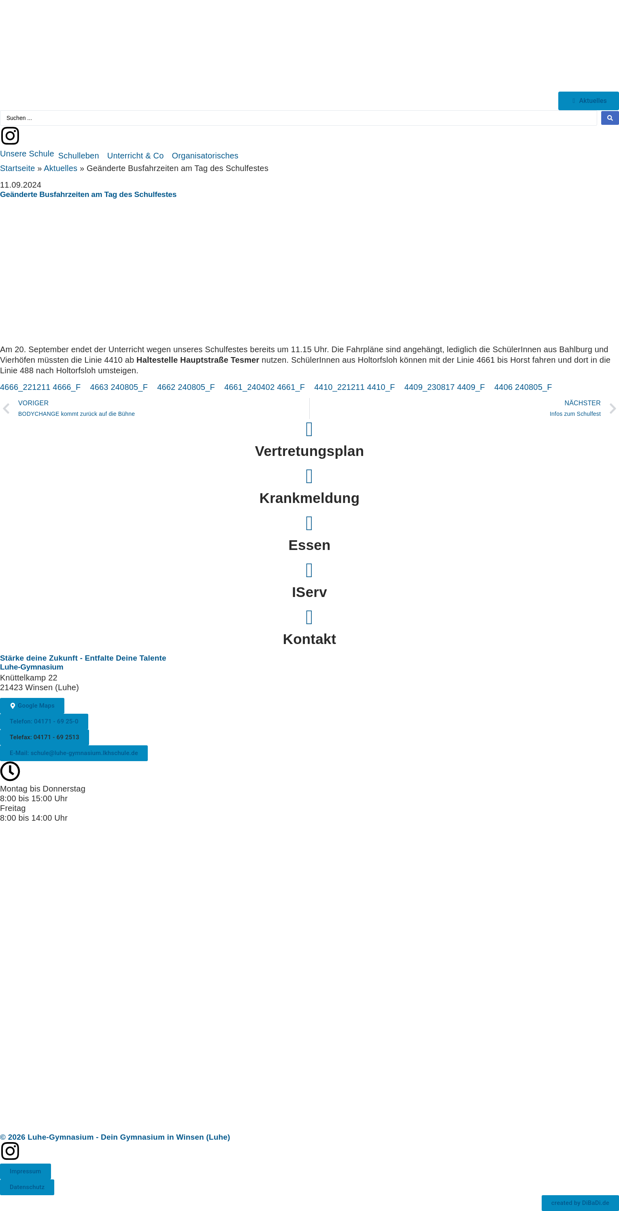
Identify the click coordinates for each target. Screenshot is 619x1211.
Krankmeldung (309, 498)
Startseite (17, 168)
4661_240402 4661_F (264, 387)
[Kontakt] (310, 617)
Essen (309, 545)
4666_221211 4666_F (40, 387)
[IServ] (310, 570)
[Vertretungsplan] (310, 429)
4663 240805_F (119, 387)
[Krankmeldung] (310, 476)
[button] (27, 153)
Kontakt (309, 639)
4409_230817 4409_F (444, 387)
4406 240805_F (523, 387)
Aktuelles (60, 168)
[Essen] (310, 523)
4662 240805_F (186, 387)
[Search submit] (610, 118)
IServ (309, 592)
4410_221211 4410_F (354, 387)
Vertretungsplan (309, 451)
